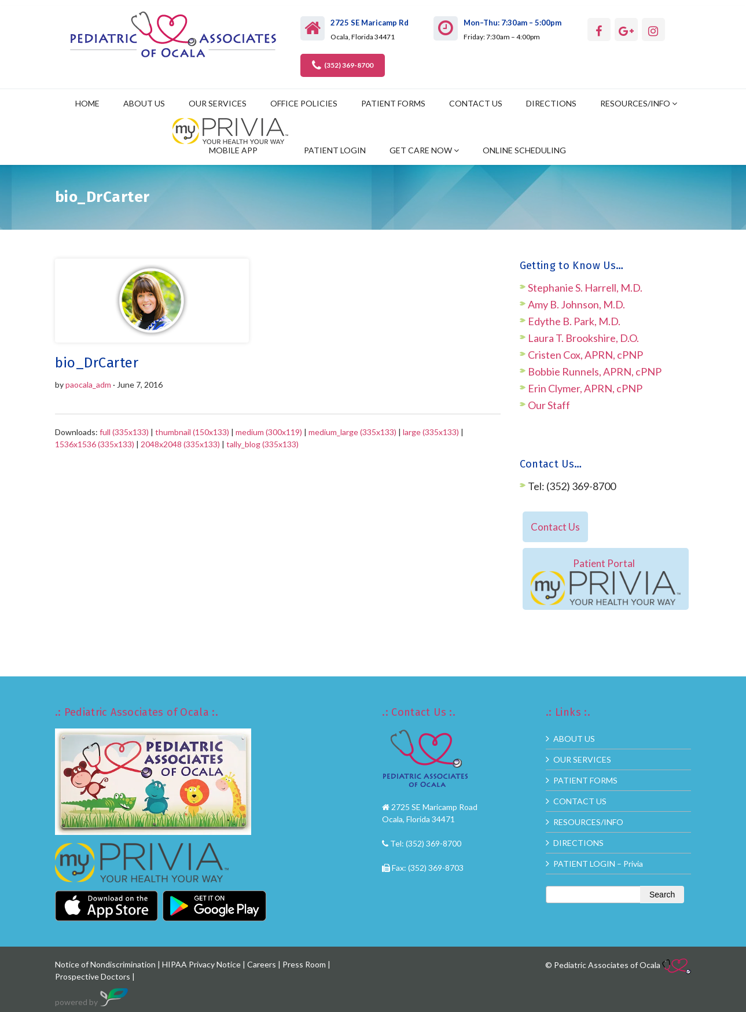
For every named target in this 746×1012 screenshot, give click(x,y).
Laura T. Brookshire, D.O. (583, 338)
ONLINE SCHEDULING (524, 150)
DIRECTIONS (551, 103)
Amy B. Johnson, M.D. (576, 304)
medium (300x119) (269, 432)
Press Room (304, 964)
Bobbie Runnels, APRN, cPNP (595, 371)
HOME (87, 103)
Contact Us (555, 527)
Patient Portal (606, 581)
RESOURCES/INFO (635, 103)
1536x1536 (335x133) (94, 444)
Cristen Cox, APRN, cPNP (585, 354)
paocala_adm (88, 384)
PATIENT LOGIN (335, 150)
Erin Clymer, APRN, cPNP (585, 388)
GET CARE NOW (420, 150)
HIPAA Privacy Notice (201, 964)
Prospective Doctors (93, 976)
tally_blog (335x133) (262, 444)
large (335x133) (431, 432)
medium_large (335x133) (352, 432)
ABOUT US (144, 103)
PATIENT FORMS (393, 103)
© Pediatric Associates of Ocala (618, 965)
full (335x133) (124, 432)
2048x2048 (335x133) (180, 444)
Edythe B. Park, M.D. (574, 321)
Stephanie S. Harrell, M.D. (585, 287)
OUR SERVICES (218, 103)
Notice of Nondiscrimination (105, 964)
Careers (261, 964)
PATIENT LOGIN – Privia (598, 864)
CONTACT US (475, 103)
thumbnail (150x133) (192, 432)
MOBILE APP (233, 150)
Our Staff (549, 405)
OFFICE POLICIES (303, 103)
